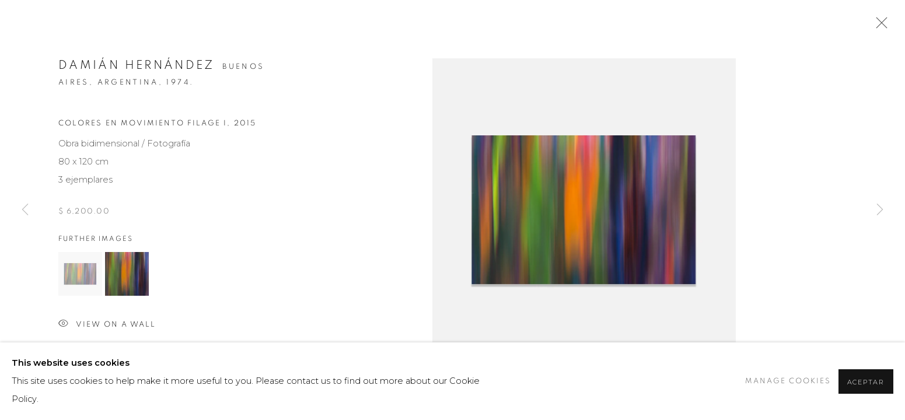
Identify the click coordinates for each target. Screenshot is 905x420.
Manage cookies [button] (788, 381)
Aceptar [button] (866, 382)
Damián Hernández (136, 65)
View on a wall (107, 324)
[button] (80, 274)
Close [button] (878, 26)
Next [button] (880, 210)
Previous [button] (25, 210)
